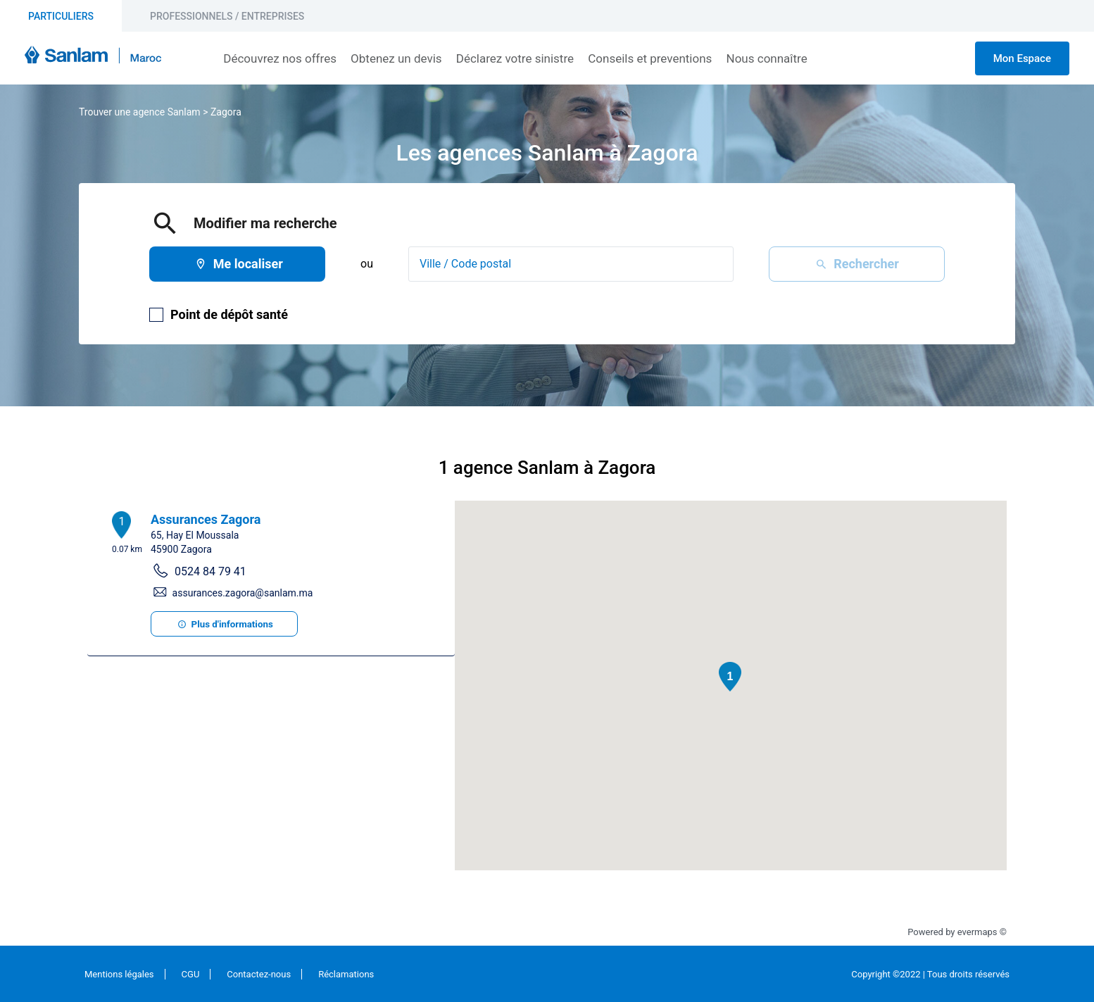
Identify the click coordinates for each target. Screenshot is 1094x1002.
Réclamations (346, 974)
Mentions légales (119, 974)
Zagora (225, 112)
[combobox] (571, 264)
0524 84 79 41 (210, 571)
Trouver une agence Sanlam (140, 112)
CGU (191, 974)
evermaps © (982, 932)
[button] (730, 676)
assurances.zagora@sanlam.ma (242, 593)
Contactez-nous (259, 974)
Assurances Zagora (205, 519)
